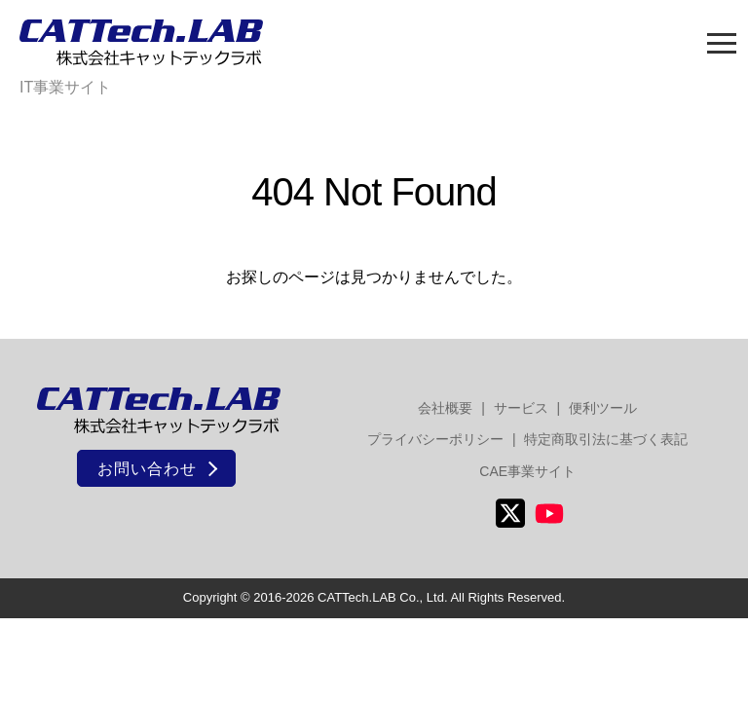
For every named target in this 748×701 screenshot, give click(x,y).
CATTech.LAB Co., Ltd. (382, 597)
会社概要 (445, 408)
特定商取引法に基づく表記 (606, 439)
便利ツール (603, 408)
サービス (521, 408)
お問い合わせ (147, 469)
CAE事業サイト (527, 471)
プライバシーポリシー (435, 439)
